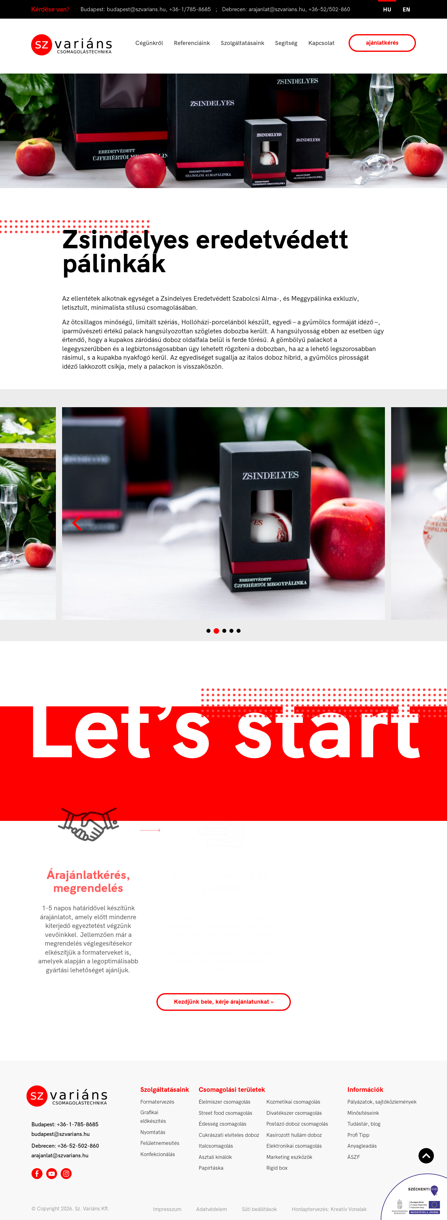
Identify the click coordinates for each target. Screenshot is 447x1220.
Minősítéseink (363, 1113)
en (406, 10)
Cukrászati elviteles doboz (229, 1135)
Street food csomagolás (225, 1113)
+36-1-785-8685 (77, 1125)
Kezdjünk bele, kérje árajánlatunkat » (223, 1002)
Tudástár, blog (364, 1124)
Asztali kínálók (215, 1157)
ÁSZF (353, 1157)
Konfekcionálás (157, 1154)
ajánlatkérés (382, 43)
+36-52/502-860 (329, 9)
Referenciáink (192, 43)
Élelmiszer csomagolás (225, 1102)
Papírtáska (211, 1168)
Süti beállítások (259, 1209)
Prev (77, 522)
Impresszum (167, 1209)
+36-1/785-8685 (190, 9)
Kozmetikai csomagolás (293, 1102)
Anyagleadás (362, 1146)
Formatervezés (157, 1102)
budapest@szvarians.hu (136, 9)
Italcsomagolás (216, 1146)
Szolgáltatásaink (242, 43)
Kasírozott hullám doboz (294, 1135)
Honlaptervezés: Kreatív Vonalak (329, 1209)
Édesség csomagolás (222, 1124)
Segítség (286, 43)
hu (387, 10)
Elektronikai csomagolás (294, 1146)
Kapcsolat (321, 43)
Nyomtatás (152, 1132)
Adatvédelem (211, 1209)
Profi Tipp (358, 1135)
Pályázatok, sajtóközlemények (382, 1102)
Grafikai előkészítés (153, 1117)
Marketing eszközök (289, 1157)
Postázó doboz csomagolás (297, 1124)
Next (369, 522)
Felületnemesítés (159, 1143)
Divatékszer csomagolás (294, 1113)
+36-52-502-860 (78, 1146)
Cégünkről (149, 43)
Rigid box (276, 1168)
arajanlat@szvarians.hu (277, 9)
